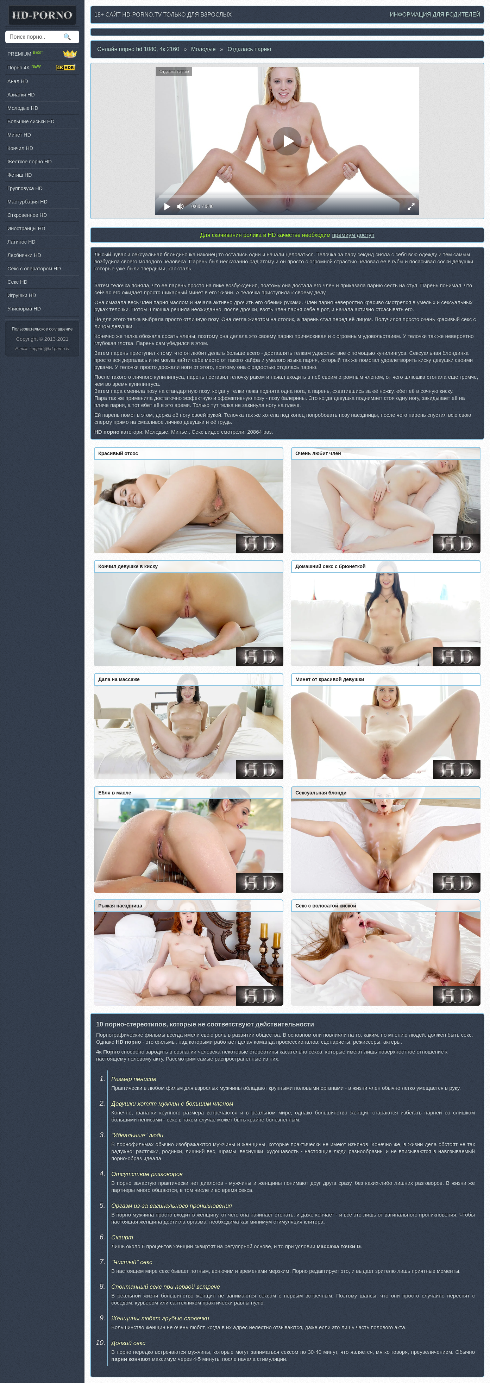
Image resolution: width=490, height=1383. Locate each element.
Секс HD (17, 282)
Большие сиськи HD (31, 121)
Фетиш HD (19, 175)
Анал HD (17, 81)
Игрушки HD (21, 295)
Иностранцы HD (26, 228)
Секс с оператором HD (34, 268)
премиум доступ (353, 235)
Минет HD (19, 135)
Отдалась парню (249, 49)
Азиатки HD (21, 95)
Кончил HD (20, 148)
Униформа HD (24, 309)
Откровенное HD (27, 215)
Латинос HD (21, 242)
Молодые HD (22, 108)
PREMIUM (42, 54)
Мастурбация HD (27, 202)
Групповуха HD (25, 188)
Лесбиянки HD (24, 255)
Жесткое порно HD (29, 161)
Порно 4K (42, 68)
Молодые (203, 49)
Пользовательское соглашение (42, 329)
